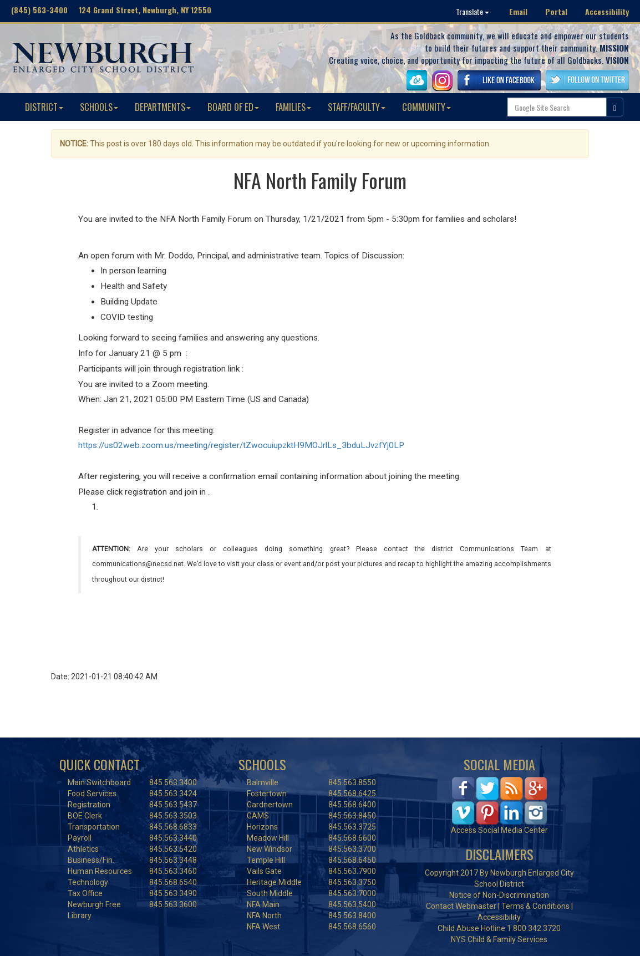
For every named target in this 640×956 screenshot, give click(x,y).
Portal (556, 11)
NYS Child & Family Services (499, 939)
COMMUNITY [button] (426, 107)
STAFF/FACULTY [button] (356, 107)
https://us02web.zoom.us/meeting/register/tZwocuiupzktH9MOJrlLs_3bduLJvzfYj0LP (241, 445)
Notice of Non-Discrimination (499, 895)
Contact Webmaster (461, 906)
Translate (472, 11)
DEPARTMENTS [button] (163, 107)
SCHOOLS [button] (99, 107)
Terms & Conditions (535, 906)
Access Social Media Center (499, 830)
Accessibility (607, 11)
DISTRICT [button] (44, 107)
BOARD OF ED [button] (233, 107)
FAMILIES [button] (293, 107)
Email (518, 11)
